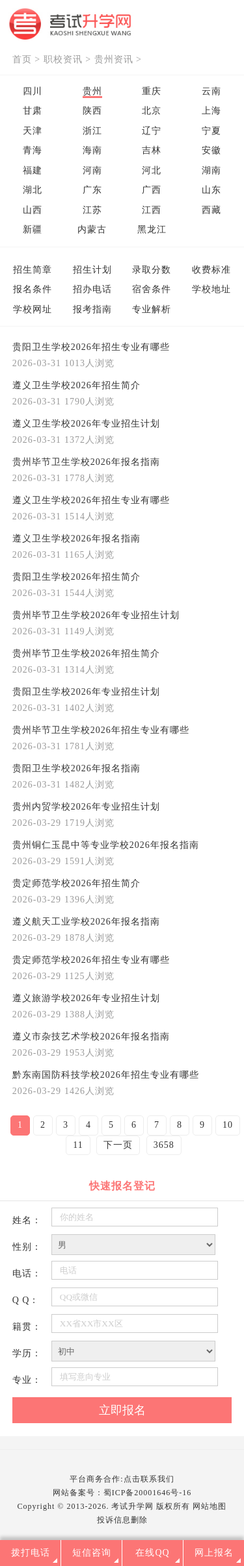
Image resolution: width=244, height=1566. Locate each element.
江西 (151, 210)
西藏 (211, 210)
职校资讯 (63, 59)
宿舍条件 (151, 289)
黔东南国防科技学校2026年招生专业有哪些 (105, 1075)
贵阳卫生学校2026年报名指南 (76, 768)
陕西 (92, 111)
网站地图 (209, 1506)
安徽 (211, 150)
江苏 (92, 210)
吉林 (151, 150)
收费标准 (211, 270)
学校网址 (32, 309)
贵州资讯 (113, 59)
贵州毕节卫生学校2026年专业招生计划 (96, 615)
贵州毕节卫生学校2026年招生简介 (86, 653)
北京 (151, 111)
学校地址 (211, 289)
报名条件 (32, 289)
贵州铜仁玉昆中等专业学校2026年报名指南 (105, 845)
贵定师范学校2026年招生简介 (76, 883)
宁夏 (211, 131)
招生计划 (92, 270)
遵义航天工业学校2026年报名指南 (86, 921)
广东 (92, 190)
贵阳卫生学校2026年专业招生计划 (86, 692)
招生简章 (32, 270)
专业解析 (151, 309)
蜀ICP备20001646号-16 (147, 1492)
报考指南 (92, 309)
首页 (22, 59)
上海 (211, 111)
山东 (211, 190)
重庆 (151, 91)
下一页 (118, 1145)
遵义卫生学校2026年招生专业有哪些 (91, 500)
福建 (32, 170)
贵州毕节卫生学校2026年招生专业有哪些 (100, 730)
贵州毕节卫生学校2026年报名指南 (86, 462)
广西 (151, 190)
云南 (211, 91)
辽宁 (151, 131)
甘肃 (32, 111)
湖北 (32, 190)
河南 (92, 170)
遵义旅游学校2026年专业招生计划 (86, 998)
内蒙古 (92, 229)
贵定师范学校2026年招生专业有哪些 (91, 960)
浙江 (92, 131)
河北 (151, 170)
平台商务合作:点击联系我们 (122, 1479)
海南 (92, 150)
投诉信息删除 (122, 1519)
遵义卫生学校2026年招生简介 (76, 385)
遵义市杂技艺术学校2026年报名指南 (91, 1036)
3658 (164, 1145)
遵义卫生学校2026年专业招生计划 (86, 424)
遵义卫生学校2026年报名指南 (76, 538)
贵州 (92, 91)
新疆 (32, 229)
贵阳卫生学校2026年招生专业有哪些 (91, 347)
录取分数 (151, 270)
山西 (32, 210)
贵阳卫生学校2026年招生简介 (76, 577)
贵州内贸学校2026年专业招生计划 (86, 807)
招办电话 (92, 289)
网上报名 (214, 1553)
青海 (32, 150)
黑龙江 (152, 229)
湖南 (211, 170)
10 (228, 1125)
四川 (32, 91)
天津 (32, 131)
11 (78, 1145)
